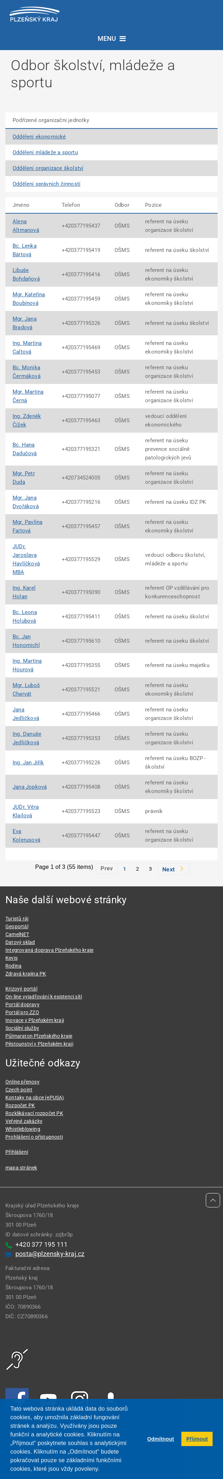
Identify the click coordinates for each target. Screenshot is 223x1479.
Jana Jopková (30, 787)
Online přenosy (22, 1082)
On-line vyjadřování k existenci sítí (43, 996)
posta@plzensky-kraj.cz (49, 1253)
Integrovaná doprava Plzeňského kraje (49, 950)
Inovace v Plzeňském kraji (34, 1020)
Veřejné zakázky (23, 1121)
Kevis (11, 958)
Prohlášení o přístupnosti (34, 1137)
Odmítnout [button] (160, 1439)
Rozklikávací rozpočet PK (34, 1113)
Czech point (18, 1090)
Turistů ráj (16, 918)
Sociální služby (22, 1028)
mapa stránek (21, 1168)
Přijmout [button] (197, 1439)
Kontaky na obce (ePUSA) (34, 1097)
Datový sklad (20, 942)
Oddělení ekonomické (39, 136)
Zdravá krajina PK (25, 974)
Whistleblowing (22, 1129)
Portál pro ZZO (22, 1012)
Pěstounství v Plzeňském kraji (39, 1044)
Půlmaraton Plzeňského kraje (38, 1036)
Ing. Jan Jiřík (28, 762)
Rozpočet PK (20, 1105)
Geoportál (16, 926)
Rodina (13, 966)
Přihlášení (16, 1152)
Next (168, 869)
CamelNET (17, 934)
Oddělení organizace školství (48, 168)
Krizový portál (21, 989)
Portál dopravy (22, 1004)
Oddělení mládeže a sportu (45, 152)
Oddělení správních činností (46, 184)
